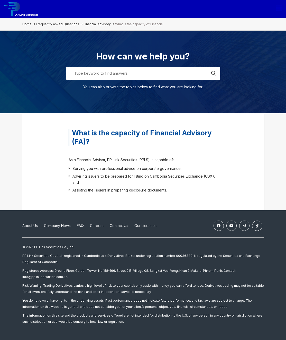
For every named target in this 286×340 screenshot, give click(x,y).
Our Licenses (145, 225)
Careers (97, 225)
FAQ (80, 225)
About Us (30, 225)
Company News (57, 225)
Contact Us (119, 225)
